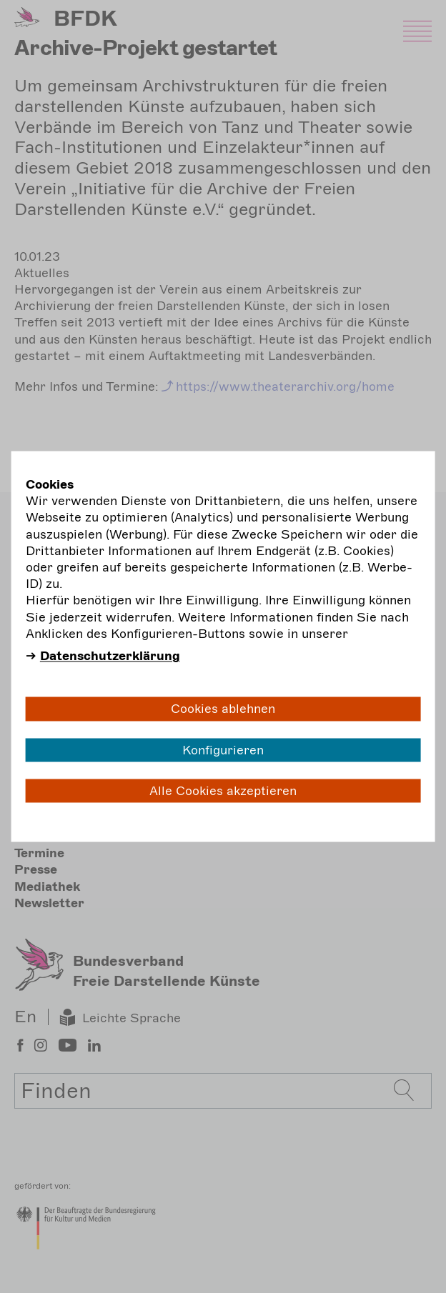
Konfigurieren (223, 749)
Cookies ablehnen (223, 709)
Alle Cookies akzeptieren (223, 790)
